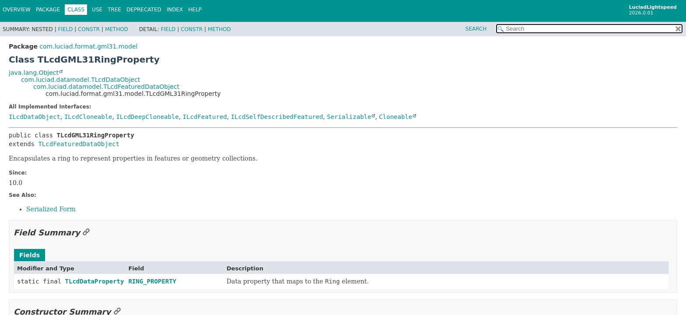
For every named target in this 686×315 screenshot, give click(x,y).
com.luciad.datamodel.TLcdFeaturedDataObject (106, 86)
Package (48, 10)
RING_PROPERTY (152, 281)
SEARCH (476, 29)
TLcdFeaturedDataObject (78, 143)
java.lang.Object (34, 72)
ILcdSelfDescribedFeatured (277, 116)
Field (65, 29)
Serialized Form (51, 209)
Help (195, 10)
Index (175, 10)
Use (97, 10)
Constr (89, 29)
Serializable (349, 116)
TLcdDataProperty (94, 281)
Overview (17, 10)
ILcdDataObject (34, 116)
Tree (114, 10)
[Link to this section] (86, 232)
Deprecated (143, 10)
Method (116, 29)
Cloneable (395, 116)
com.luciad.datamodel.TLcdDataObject (80, 79)
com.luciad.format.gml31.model (88, 46)
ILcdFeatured (205, 116)
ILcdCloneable (88, 116)
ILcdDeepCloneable (147, 116)
